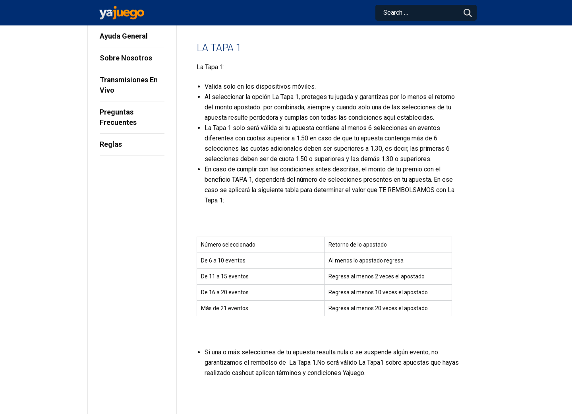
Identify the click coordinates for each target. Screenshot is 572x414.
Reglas (111, 144)
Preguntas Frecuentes (118, 117)
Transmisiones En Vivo (129, 85)
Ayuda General (124, 36)
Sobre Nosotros (126, 58)
